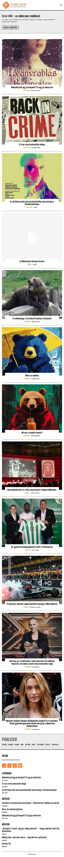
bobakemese (35, 378)
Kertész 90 (6, 843)
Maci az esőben (32, 375)
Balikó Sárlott (35, 321)
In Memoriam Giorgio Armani (32, 261)
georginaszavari (36, 90)
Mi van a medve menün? (32, 432)
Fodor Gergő (35, 550)
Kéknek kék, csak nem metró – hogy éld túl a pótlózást (24, 837)
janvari (35, 264)
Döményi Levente (35, 607)
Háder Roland (35, 493)
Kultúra (26, 90)
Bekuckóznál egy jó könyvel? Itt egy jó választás (32, 87)
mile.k (36, 207)
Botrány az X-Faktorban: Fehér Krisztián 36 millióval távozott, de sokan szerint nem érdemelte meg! (32, 662)
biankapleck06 (35, 147)
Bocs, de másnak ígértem (12, 809)
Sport (27, 493)
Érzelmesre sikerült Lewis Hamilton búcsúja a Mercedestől (32, 604)
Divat (29, 264)
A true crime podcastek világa (32, 144)
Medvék (27, 321)
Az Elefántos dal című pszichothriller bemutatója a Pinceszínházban (32, 203)
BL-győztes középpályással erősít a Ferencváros (32, 547)
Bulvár (27, 667)
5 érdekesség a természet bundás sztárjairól (32, 318)
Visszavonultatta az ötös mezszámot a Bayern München (32, 489)
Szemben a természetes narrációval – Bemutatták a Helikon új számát (30, 803)
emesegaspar (35, 667)
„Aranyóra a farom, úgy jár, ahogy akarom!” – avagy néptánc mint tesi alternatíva (30, 829)
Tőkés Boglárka (35, 436)
